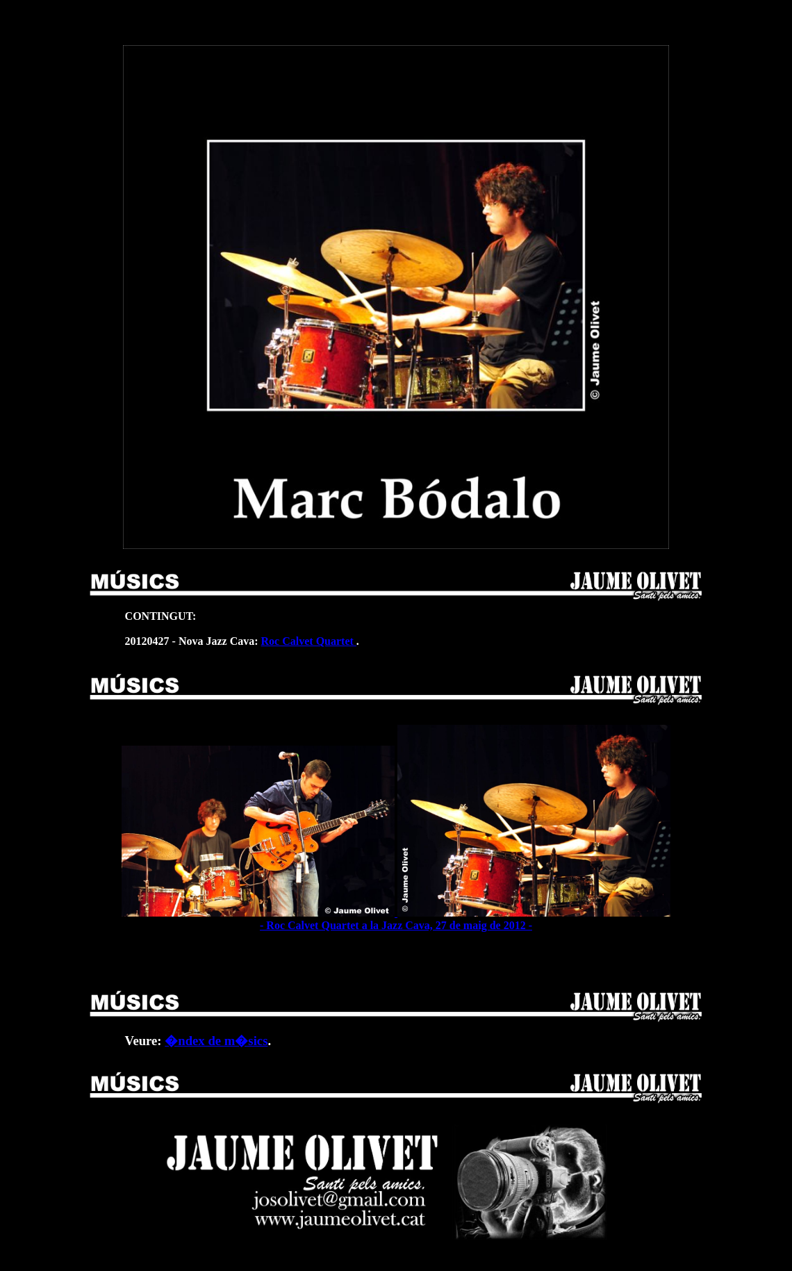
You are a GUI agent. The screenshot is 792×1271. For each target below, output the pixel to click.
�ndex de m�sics (216, 1040)
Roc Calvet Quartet (308, 641)
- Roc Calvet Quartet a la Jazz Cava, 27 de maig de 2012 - (396, 919)
